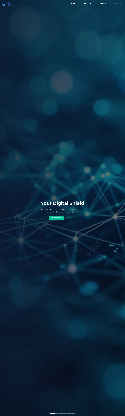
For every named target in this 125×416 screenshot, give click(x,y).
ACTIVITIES (118, 3)
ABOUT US (87, 3)
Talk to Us (70, 218)
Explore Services (56, 217)
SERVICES (103, 3)
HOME (73, 3)
